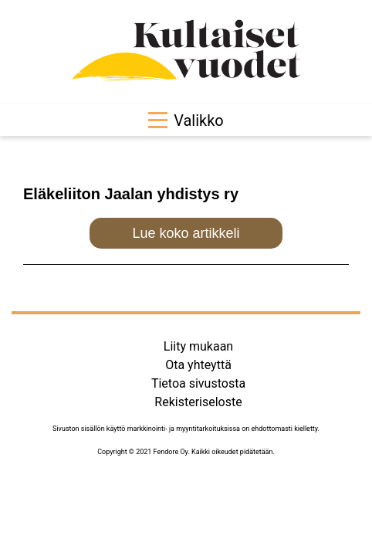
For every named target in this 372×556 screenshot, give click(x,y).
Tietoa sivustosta (198, 383)
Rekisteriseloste (198, 402)
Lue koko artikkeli (185, 233)
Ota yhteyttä (198, 365)
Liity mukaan (198, 346)
